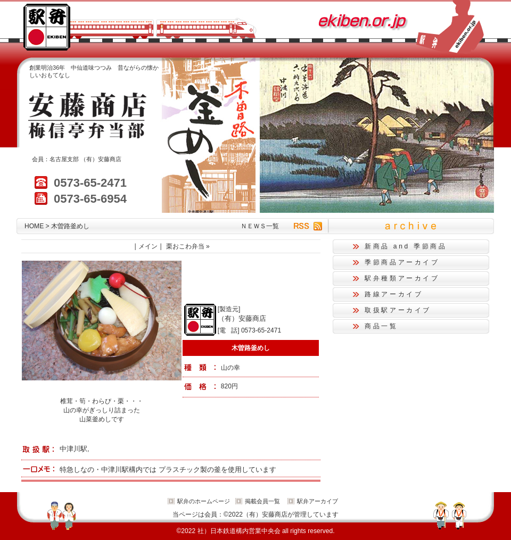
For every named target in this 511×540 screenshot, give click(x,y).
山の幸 (230, 367)
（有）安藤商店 (100, 159)
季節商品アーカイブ (402, 262)
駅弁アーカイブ (317, 501)
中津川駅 (73, 449)
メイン (148, 246)
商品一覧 (381, 326)
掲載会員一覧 (262, 501)
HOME (34, 226)
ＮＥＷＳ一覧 (260, 226)
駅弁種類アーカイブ (402, 278)
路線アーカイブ (394, 294)
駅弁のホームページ (203, 501)
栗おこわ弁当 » (188, 246)
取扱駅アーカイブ (398, 310)
